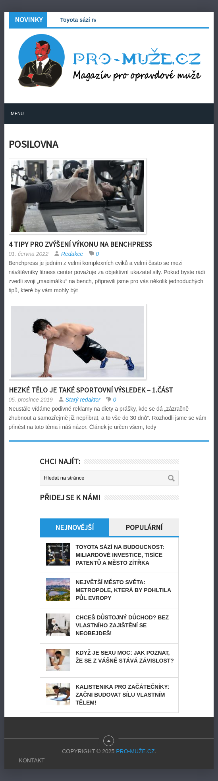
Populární (143, 527)
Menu (17, 113)
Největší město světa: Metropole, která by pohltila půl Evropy (123, 590)
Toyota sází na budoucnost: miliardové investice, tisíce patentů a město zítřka (120, 555)
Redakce (72, 254)
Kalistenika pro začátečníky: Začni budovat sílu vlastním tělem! (123, 695)
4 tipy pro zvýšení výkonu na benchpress (80, 244)
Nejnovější (74, 527)
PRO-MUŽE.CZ (135, 751)
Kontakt (32, 760)
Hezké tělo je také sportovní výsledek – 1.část (91, 389)
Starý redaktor (83, 399)
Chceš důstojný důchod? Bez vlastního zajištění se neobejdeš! (122, 625)
